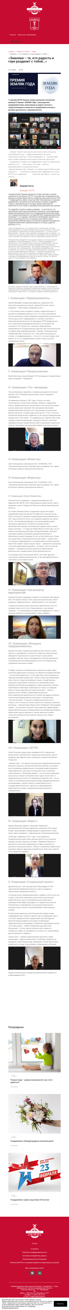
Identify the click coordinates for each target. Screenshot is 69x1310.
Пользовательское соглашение (34, 1259)
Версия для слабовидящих (27, 35)
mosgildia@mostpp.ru (37, 1296)
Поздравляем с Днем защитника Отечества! (29, 1200)
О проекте (12, 35)
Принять (60, 1304)
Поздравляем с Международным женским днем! (32, 1141)
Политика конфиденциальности (34, 1252)
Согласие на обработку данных (34, 1256)
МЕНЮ (17, 41)
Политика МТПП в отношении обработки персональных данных (34, 1262)
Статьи (34, 1243)
